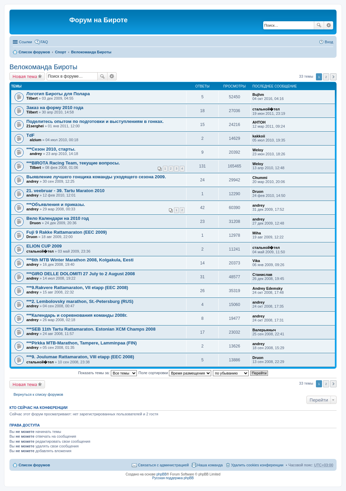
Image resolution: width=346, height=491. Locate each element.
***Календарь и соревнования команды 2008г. (76, 315)
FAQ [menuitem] (44, 42)
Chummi (259, 178)
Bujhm (258, 95)
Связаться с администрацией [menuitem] (163, 465)
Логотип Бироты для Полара (58, 93)
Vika (256, 261)
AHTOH (259, 122)
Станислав (262, 275)
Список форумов (34, 52)
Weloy (257, 150)
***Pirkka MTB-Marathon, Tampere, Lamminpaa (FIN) (81, 342)
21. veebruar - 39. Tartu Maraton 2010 (65, 190)
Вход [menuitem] (329, 42)
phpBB (161, 474)
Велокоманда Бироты (91, 52)
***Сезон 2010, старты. (50, 149)
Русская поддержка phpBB (173, 478)
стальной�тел (266, 109)
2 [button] (326, 77)
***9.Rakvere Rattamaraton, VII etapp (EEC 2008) (77, 287)
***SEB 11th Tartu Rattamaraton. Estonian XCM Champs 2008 (90, 329)
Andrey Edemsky (267, 288)
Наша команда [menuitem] (210, 465)
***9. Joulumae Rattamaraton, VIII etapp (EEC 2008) (80, 356)
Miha (256, 233)
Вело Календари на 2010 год (57, 218)
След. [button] (333, 76)
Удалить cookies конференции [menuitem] (257, 465)
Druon (257, 191)
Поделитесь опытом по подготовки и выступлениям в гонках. (95, 121)
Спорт (60, 52)
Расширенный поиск (328, 25)
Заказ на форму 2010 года (54, 107)
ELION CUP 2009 (44, 246)
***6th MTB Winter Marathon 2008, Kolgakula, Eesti (79, 259)
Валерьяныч (264, 330)
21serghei (35, 126)
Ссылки (25, 42)
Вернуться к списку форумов (38, 394)
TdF (30, 135)
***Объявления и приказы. (55, 204)
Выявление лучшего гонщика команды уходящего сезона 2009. (96, 176)
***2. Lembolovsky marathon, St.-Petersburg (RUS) (79, 301)
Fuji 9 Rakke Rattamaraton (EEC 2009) (66, 232)
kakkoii (258, 136)
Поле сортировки (175, 373)
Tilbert (32, 98)
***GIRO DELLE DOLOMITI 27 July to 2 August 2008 (80, 273)
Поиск (319, 25)
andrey (36, 154)
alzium (35, 140)
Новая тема (25, 76)
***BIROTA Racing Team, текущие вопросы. (73, 162)
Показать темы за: (107, 373)
